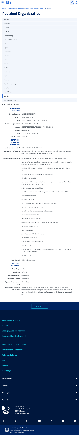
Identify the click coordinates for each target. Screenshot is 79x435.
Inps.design (6, 370)
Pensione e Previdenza (11, 320)
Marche (6, 56)
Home (4, 8)
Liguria (6, 48)
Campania (7, 31)
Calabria (6, 27)
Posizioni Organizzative (31, 8)
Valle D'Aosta (8, 92)
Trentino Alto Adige (10, 84)
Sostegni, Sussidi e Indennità (13, 330)
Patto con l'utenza (9, 354)
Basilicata (7, 23)
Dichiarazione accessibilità (12, 349)
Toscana (6, 80)
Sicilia (6, 76)
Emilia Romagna (9, 36)
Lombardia (7, 52)
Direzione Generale (10, 100)
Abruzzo (6, 19)
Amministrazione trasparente (14, 344)
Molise (6, 60)
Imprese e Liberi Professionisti (14, 336)
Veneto (41, 8)
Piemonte (7, 64)
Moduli (5, 365)
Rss (3, 360)
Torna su (39, 306)
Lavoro (5, 325)
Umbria (6, 88)
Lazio (5, 44)
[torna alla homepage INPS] (8, 2)
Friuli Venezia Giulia (10, 40)
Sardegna (7, 72)
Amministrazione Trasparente (15, 8)
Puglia (6, 68)
